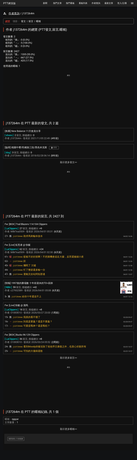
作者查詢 (14, 13)
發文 (23, 21)
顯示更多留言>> (68, 357)
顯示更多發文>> (68, 162)
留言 (30, 21)
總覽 (7, 21)
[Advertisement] (68, 96)
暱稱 (38, 21)
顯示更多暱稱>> (68, 429)
